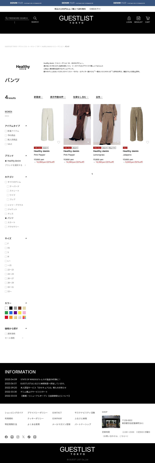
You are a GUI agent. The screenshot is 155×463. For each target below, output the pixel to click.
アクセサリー (13, 226)
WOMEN (8, 112)
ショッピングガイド (14, 412)
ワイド (12, 194)
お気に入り (59, 141)
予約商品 (11, 135)
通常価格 (11, 333)
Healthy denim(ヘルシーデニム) (52, 46)
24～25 (11, 273)
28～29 (11, 282)
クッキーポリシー (35, 418)
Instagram (17, 437)
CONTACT (57, 412)
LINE (12, 437)
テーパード (14, 186)
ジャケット (12, 209)
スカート (11, 222)
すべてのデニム (14, 181)
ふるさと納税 (81, 418)
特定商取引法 (11, 424)
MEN (7, 116)
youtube (34, 437)
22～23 (11, 269)
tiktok (29, 437)
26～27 (11, 278)
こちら (122, 436)
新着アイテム (13, 130)
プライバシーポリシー (37, 412)
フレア (12, 199)
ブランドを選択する (13, 165)
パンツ (67, 46)
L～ (9, 260)
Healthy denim (14, 160)
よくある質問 (33, 424)
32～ (10, 291)
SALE (10, 143)
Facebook (6, 437)
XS (9, 247)
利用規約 (9, 418)
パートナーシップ (83, 424)
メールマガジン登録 (61, 424)
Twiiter (23, 437)
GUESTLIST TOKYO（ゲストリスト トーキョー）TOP (22, 46)
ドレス (10, 213)
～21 (10, 265)
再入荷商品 (12, 139)
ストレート (14, 190)
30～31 (11, 286)
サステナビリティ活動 (85, 412)
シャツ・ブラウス (15, 204)
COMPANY (57, 418)
